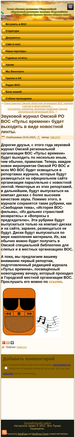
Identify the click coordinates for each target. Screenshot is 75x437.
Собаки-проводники (19, 98)
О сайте (46, 423)
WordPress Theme (40, 434)
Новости (22, 347)
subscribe (8, 373)
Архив (10, 64)
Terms (28, 423)
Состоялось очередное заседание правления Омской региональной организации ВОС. (37, 110)
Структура (12, 30)
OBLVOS (55, 137)
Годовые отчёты (16, 57)
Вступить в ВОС (16, 24)
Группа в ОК (13, 78)
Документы (13, 37)
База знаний (14, 91)
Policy (36, 423)
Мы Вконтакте (15, 71)
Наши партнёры (16, 51)
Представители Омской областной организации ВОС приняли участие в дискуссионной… (38, 105)
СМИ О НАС (13, 44)
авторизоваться (61, 364)
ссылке (55, 282)
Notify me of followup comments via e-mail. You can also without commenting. (36, 371)
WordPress (23, 434)
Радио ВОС (13, 85)
